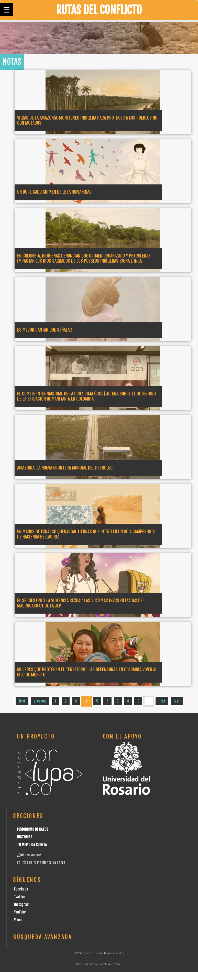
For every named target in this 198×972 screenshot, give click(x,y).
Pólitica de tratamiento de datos (41, 862)
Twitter (19, 897)
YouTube (20, 912)
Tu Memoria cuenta (32, 844)
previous (40, 701)
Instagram (21, 904)
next (162, 701)
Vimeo (18, 920)
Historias (24, 837)
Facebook (21, 889)
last (177, 701)
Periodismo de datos (32, 829)
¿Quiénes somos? (29, 855)
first (22, 701)
